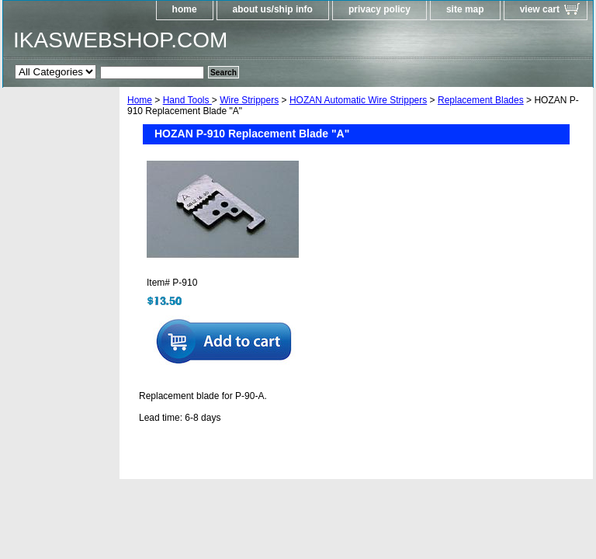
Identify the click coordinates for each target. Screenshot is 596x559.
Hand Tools (187, 100)
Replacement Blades (481, 100)
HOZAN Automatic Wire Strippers (358, 100)
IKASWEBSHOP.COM (120, 40)
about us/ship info (273, 9)
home (184, 9)
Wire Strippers (249, 100)
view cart (540, 9)
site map (465, 9)
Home (139, 100)
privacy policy (379, 9)
